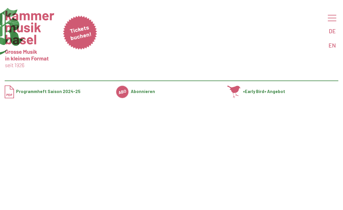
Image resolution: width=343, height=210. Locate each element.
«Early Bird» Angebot (256, 91)
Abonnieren (135, 91)
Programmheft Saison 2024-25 (43, 91)
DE (332, 30)
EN (332, 45)
